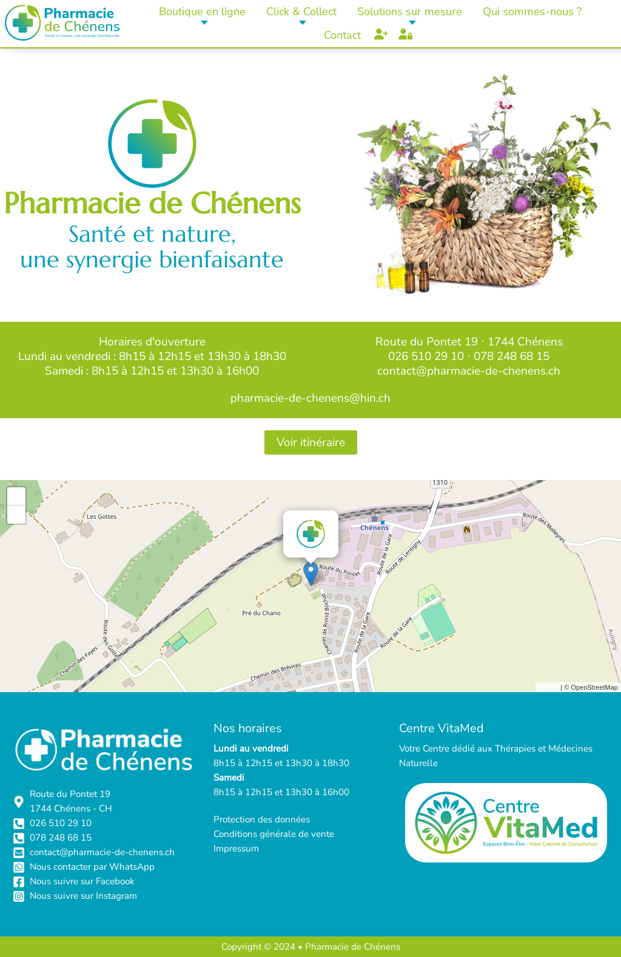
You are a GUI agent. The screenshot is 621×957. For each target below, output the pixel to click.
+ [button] (17, 496)
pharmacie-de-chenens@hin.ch (310, 398)
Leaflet (549, 687)
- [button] (16, 514)
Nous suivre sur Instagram (83, 896)
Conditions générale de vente (273, 834)
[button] (203, 11)
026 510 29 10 (426, 356)
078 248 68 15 (511, 356)
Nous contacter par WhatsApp (92, 867)
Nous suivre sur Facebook (82, 881)
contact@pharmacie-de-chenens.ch (468, 371)
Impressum (236, 848)
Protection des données (261, 819)
